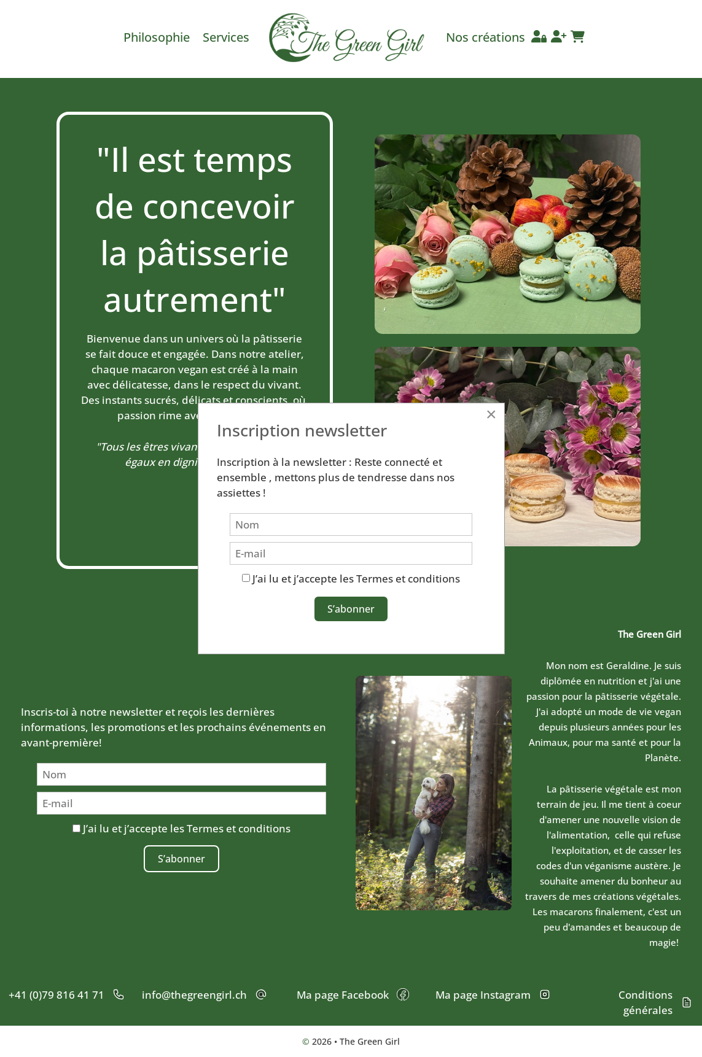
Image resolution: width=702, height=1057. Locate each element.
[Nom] (181, 774)
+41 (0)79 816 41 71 (56, 995)
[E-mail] (181, 803)
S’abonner (181, 858)
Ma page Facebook (343, 995)
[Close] (491, 414)
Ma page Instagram (483, 995)
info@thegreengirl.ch (194, 995)
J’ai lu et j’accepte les (181, 828)
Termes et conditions (239, 828)
